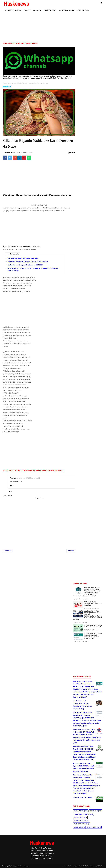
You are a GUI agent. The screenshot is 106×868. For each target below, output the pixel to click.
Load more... (39, 498)
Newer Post (7, 550)
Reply (11, 485)
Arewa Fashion (79, 811)
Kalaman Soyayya (79, 824)
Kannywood (78, 827)
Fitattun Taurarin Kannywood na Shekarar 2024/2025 (25, 265)
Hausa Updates (79, 820)
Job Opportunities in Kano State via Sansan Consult (93, 626)
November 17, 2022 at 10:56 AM (29, 478)
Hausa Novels (7, 86)
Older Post (71, 550)
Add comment (8, 495)
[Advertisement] (53, 24)
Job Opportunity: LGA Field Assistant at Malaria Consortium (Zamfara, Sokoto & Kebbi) (93, 636)
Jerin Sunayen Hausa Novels (82, 797)
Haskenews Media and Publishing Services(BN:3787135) (86, 866)
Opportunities (91, 827)
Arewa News (93, 811)
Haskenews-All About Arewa (21, 866)
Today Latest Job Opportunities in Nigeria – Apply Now (93, 603)
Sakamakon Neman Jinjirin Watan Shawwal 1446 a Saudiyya (27, 261)
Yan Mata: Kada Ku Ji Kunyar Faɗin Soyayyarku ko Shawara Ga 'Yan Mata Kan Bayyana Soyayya (33, 269)
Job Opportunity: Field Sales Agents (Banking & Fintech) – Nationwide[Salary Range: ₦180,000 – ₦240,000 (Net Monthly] (87, 615)
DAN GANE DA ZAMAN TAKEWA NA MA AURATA (22, 258)
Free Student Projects (81, 814)
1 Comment (72, 152)
